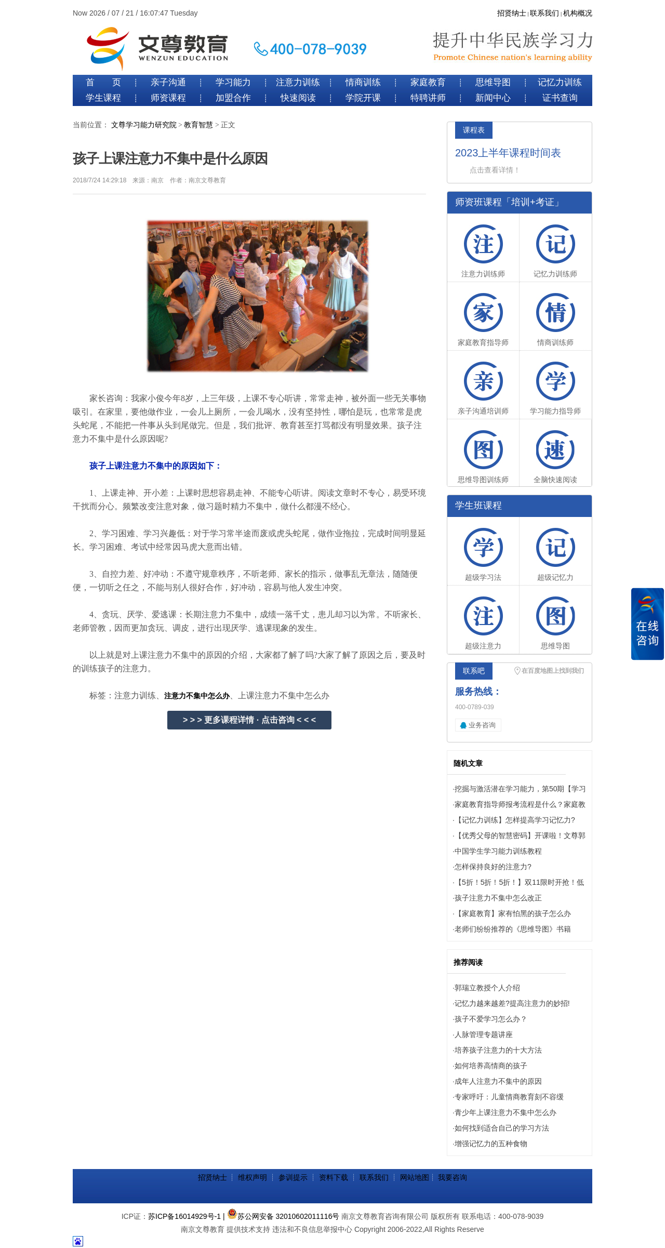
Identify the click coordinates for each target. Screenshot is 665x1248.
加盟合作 (233, 98)
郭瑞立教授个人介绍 (487, 988)
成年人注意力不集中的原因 (498, 1081)
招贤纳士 (511, 13)
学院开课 (363, 98)
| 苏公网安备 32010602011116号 (281, 1216)
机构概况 (577, 13)
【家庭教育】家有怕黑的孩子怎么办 (513, 913)
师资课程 (168, 98)
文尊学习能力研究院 (144, 125)
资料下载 (333, 1177)
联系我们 (544, 13)
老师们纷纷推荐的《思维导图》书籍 (513, 929)
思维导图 (493, 82)
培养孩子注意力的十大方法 (498, 1050)
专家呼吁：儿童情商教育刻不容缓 (509, 1097)
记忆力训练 (560, 82)
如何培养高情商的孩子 (491, 1065)
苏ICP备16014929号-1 (184, 1216)
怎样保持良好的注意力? (493, 866)
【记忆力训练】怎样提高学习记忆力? (515, 820)
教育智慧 (198, 125)
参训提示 (293, 1177)
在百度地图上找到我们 (553, 670)
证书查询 (560, 98)
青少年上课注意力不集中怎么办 (505, 1112)
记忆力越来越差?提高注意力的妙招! (512, 1003)
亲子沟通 (168, 82)
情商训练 (363, 82)
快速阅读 (298, 98)
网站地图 (414, 1177)
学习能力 (233, 82)
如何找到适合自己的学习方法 (502, 1128)
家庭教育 (428, 82)
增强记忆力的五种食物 (491, 1143)
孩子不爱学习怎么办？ (491, 1019)
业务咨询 (482, 725)
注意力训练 (298, 82)
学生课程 (103, 98)
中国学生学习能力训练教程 (498, 851)
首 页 (103, 82)
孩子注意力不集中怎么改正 (498, 898)
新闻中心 (493, 98)
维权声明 (252, 1177)
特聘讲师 (428, 98)
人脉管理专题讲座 (484, 1034)
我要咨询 (452, 1177)
